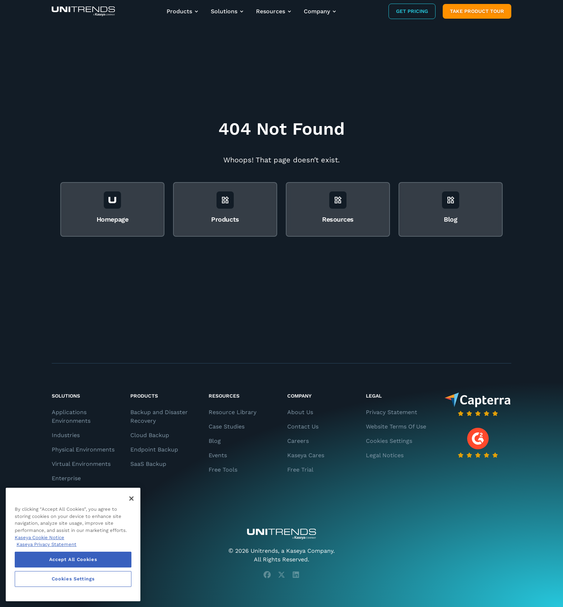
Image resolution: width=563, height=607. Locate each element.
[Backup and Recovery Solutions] (83, 11)
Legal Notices (385, 455)
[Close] (131, 498)
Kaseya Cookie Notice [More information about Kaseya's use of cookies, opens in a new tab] (39, 537)
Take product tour (477, 11)
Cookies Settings (389, 440)
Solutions (228, 11)
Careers (298, 440)
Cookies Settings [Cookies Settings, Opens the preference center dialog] (73, 578)
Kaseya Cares (305, 455)
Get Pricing (412, 11)
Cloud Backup (149, 435)
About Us (300, 412)
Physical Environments (83, 449)
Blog (215, 440)
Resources (274, 11)
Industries (66, 435)
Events (218, 455)
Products (183, 11)
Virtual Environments (81, 463)
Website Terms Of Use (396, 426)
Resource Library (232, 412)
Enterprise (66, 478)
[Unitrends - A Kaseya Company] (281, 534)
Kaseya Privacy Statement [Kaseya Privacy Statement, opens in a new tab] (46, 544)
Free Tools (223, 469)
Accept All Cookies (73, 559)
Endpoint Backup (154, 449)
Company (320, 11)
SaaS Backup (148, 463)
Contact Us (302, 426)
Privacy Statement (391, 412)
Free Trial (300, 469)
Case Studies (227, 426)
